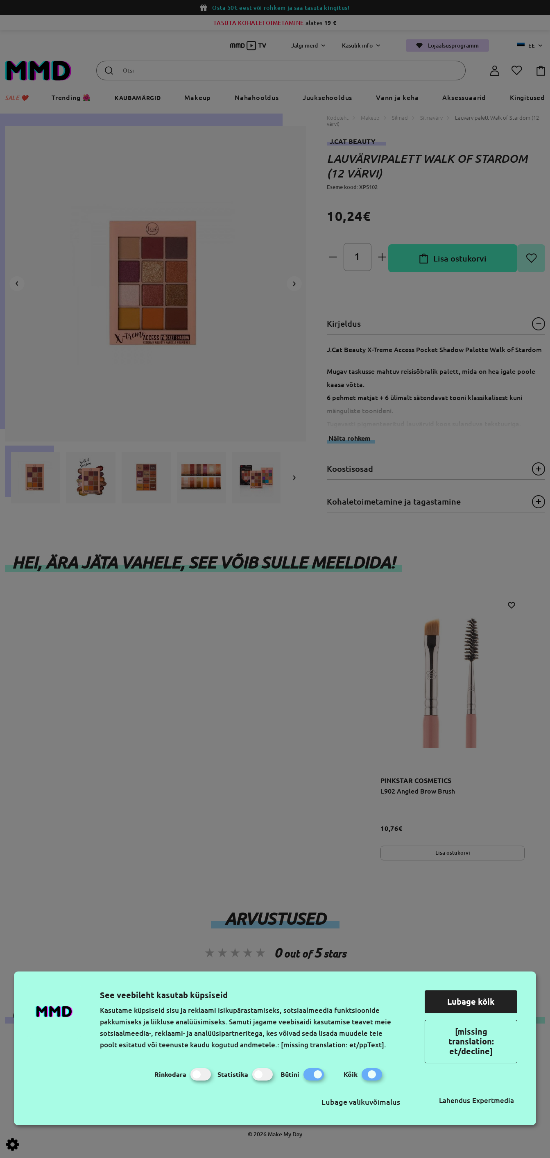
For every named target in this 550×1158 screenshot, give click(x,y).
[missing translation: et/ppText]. (333, 1045)
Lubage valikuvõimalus (360, 1102)
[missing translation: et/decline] (471, 1041)
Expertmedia (493, 1100)
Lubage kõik (471, 1001)
